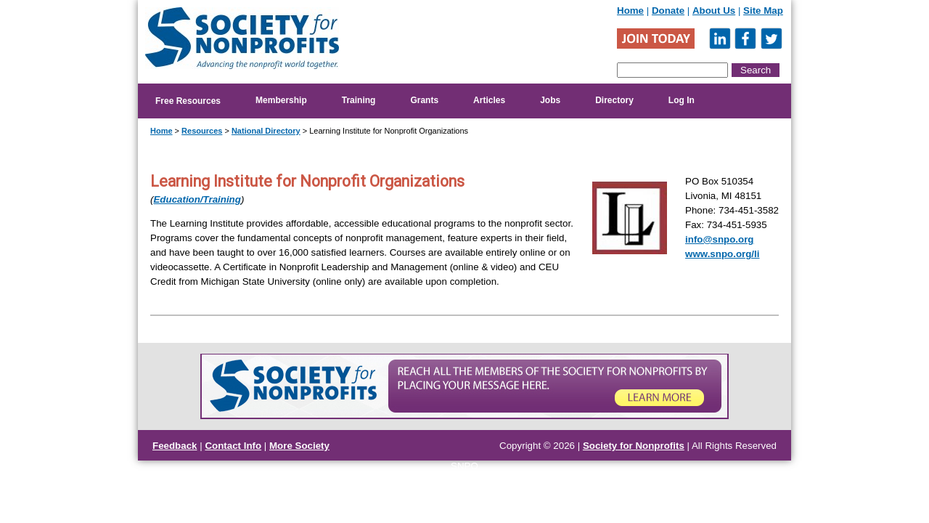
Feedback (174, 445)
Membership (281, 100)
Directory (614, 100)
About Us (713, 10)
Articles (489, 100)
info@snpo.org (719, 239)
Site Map (763, 10)
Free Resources (188, 101)
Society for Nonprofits (633, 445)
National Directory (266, 130)
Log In (681, 100)
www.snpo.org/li (722, 253)
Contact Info (233, 445)
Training (359, 100)
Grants (424, 100)
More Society (299, 445)
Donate (668, 10)
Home (630, 10)
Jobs (550, 100)
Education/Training (196, 199)
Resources (201, 130)
